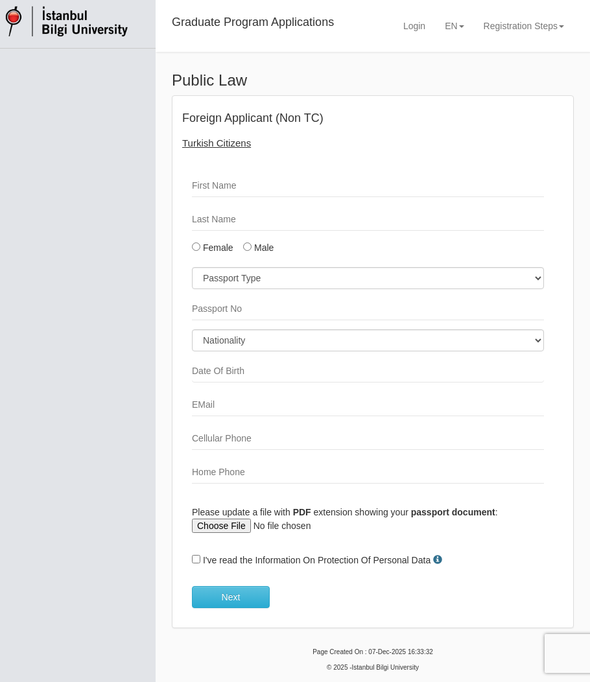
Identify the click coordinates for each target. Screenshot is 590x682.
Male (258, 247)
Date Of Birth (218, 371)
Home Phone (218, 472)
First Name (214, 185)
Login (414, 26)
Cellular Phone (222, 438)
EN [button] (454, 26)
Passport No (217, 308)
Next (231, 597)
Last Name (214, 219)
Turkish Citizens (216, 142)
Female (212, 247)
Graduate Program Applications (253, 22)
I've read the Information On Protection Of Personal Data (317, 560)
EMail (203, 404)
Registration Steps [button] (524, 26)
